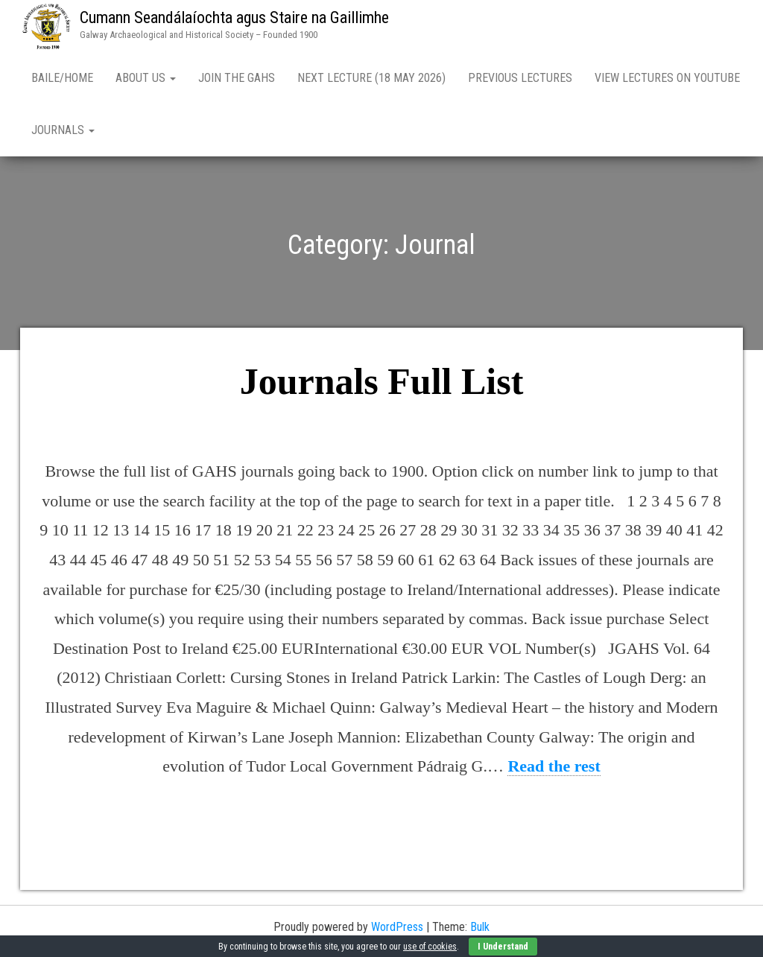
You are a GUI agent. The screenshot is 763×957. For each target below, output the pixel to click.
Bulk (480, 927)
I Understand (503, 946)
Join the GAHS (236, 78)
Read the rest (553, 766)
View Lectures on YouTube (667, 78)
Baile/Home (62, 78)
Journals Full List (382, 381)
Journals (63, 130)
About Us (145, 78)
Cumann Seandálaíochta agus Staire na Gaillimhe (234, 17)
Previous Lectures (520, 78)
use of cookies (430, 946)
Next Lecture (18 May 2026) (371, 78)
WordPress (397, 927)
